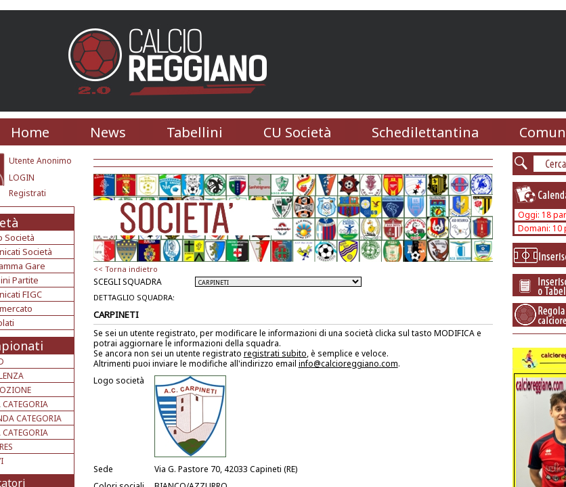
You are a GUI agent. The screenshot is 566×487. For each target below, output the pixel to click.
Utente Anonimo (40, 160)
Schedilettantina (425, 132)
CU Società (297, 132)
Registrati (27, 193)
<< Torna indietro (125, 269)
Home (30, 132)
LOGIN (22, 177)
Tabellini (195, 132)
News (108, 132)
